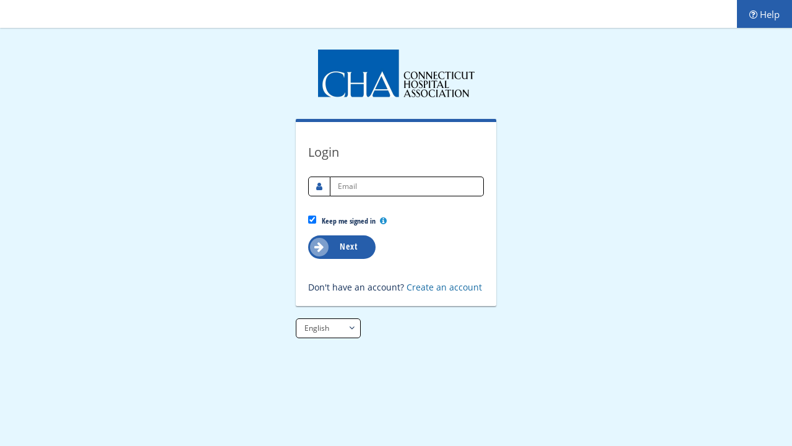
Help (764, 14)
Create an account (444, 287)
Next (334, 247)
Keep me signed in (347, 220)
